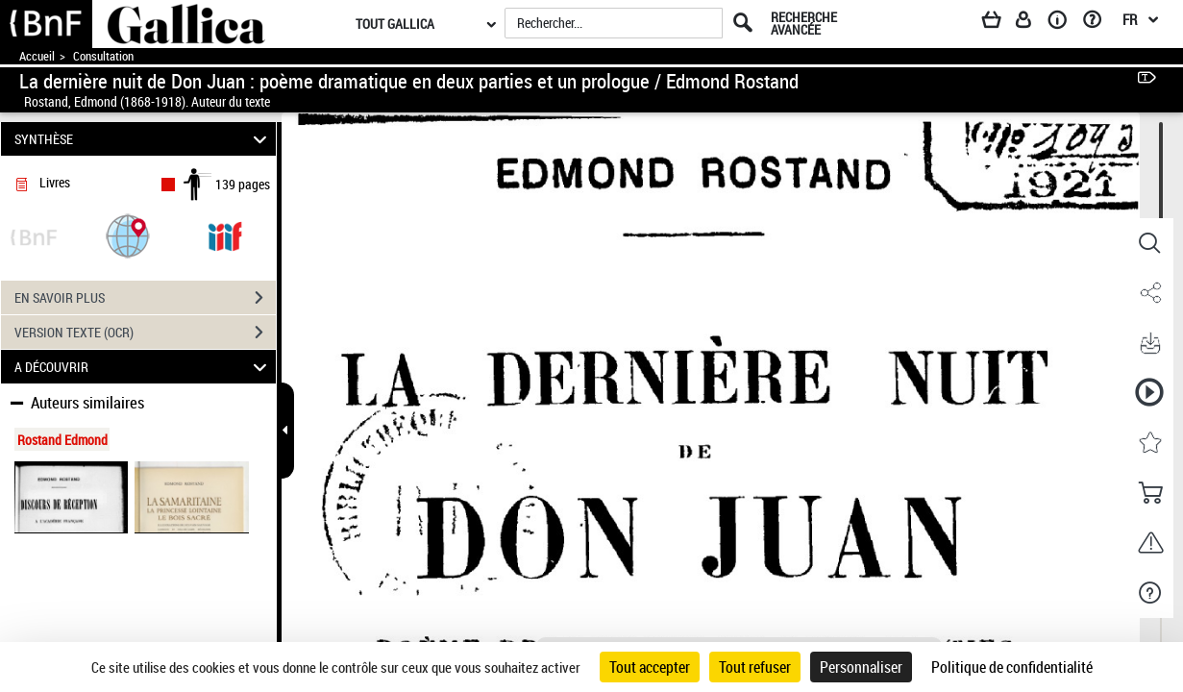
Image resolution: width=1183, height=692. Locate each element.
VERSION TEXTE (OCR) (145, 332)
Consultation (103, 56)
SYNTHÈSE (143, 139)
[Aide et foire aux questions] (1099, 23)
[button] (128, 235)
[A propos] (1064, 23)
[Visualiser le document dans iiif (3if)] (225, 235)
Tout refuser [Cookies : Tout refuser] (755, 667)
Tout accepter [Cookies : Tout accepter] (649, 667)
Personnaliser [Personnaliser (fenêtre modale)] (861, 667)
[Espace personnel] (1032, 23)
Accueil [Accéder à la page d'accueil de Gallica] (37, 56)
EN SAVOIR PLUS (145, 297)
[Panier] (1000, 23)
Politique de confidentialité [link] (1012, 667)
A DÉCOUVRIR (143, 366)
